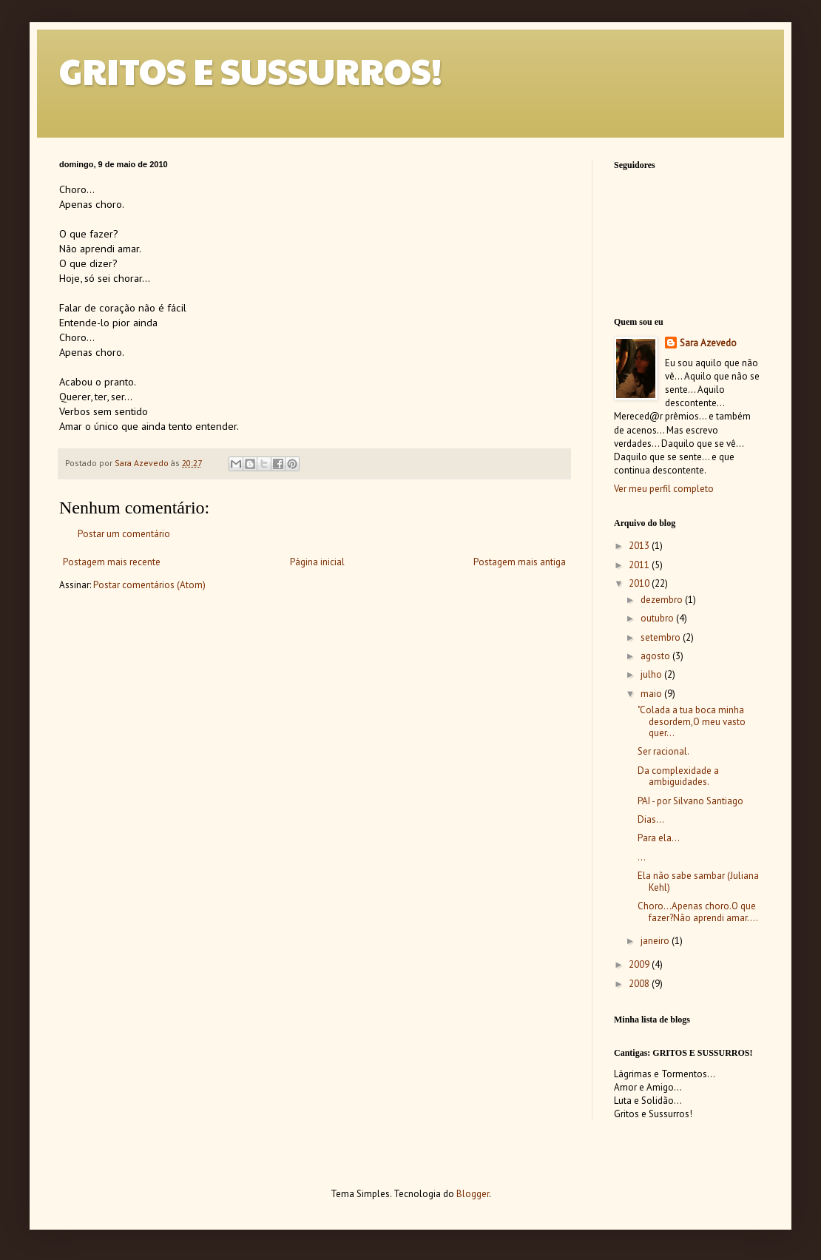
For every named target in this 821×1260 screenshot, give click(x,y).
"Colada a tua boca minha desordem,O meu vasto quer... (692, 721)
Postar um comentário (124, 534)
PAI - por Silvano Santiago (690, 801)
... (642, 857)
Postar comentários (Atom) (149, 585)
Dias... (651, 819)
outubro (658, 618)
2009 (640, 964)
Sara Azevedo (708, 343)
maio (652, 693)
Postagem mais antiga (519, 562)
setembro (662, 637)
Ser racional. (663, 751)
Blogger (472, 1193)
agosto (656, 656)
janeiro (656, 940)
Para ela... (659, 838)
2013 (640, 545)
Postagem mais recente (112, 562)
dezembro (663, 599)
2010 (640, 583)
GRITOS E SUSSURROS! (250, 70)
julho (652, 674)
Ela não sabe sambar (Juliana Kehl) (698, 881)
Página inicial (317, 562)
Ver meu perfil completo (664, 488)
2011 (640, 565)
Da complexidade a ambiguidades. (678, 776)
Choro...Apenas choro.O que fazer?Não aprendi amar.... (698, 912)
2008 (640, 983)
